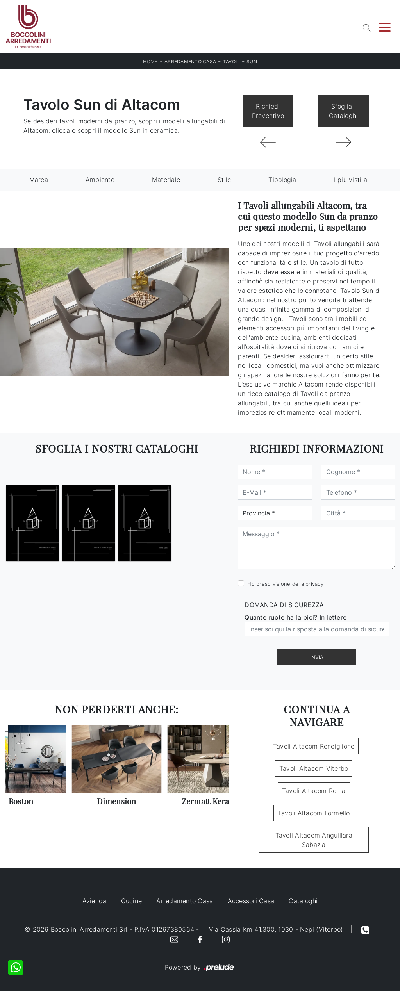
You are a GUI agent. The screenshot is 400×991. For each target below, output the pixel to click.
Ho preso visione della (285, 584)
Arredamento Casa (190, 61)
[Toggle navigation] (384, 26)
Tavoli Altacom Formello (314, 813)
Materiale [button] (166, 180)
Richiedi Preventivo (268, 110)
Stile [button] (224, 180)
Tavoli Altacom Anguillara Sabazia (313, 839)
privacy (314, 584)
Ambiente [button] (100, 180)
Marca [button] (38, 180)
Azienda (94, 901)
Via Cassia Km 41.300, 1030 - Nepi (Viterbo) (276, 929)
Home (150, 61)
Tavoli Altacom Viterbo (313, 768)
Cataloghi (303, 901)
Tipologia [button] (282, 180)
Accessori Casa (251, 901)
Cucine (131, 901)
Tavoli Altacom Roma (314, 791)
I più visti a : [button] (352, 180)
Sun (251, 61)
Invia (316, 657)
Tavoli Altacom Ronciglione (314, 746)
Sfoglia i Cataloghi (343, 110)
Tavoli (231, 61)
